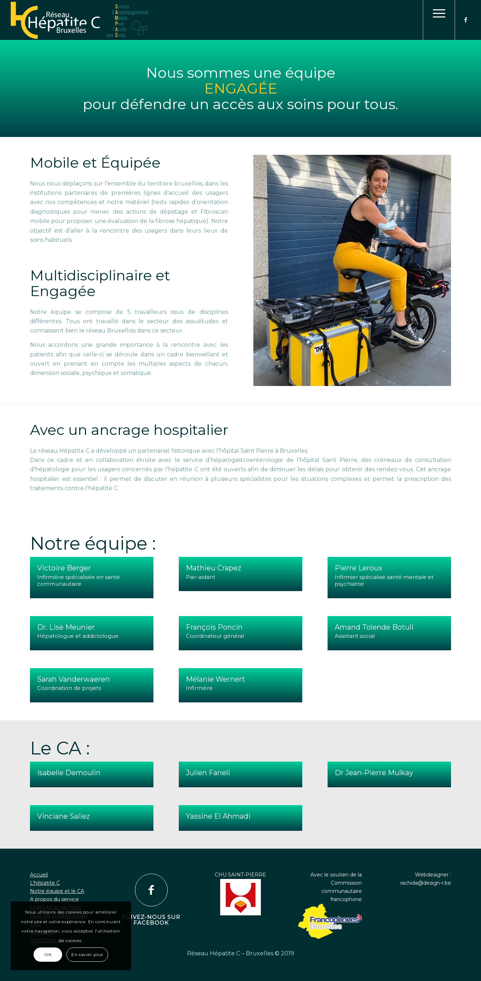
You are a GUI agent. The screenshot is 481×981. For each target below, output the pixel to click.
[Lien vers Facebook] (466, 19)
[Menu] (439, 20)
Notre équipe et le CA (57, 891)
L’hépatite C (45, 883)
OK (47, 954)
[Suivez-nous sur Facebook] (151, 890)
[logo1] (240, 21)
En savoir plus (87, 954)
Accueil (39, 874)
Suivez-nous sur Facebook (151, 920)
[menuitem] (439, 20)
